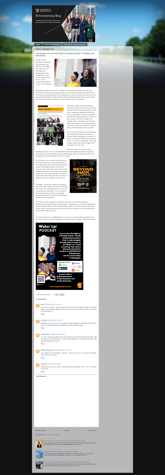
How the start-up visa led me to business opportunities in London (64, 441)
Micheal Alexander (47, 350)
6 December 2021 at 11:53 (62, 350)
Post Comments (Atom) (51, 434)
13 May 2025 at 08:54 (54, 364)
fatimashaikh (45, 334)
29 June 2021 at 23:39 (55, 320)
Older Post (92, 430)
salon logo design (53, 323)
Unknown (44, 320)
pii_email (43, 337)
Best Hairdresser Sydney (49, 355)
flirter (43, 304)
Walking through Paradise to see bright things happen (61, 451)
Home (38, 44)
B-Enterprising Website (52, 44)
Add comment (41, 376)
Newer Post (41, 430)
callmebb (44, 364)
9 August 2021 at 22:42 (57, 334)
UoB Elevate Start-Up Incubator (75, 44)
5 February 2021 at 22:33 (53, 304)
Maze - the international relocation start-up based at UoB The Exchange (66, 462)
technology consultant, (48, 307)
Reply (43, 314)
